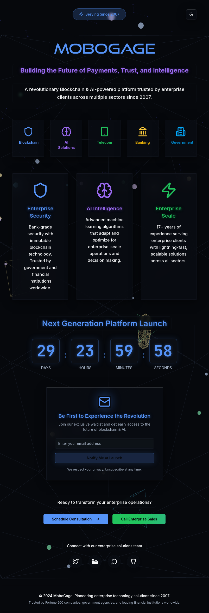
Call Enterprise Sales (139, 519)
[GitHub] (133, 561)
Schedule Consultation (76, 519)
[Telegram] (114, 561)
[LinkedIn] (95, 561)
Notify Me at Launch (104, 458)
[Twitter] (75, 561)
